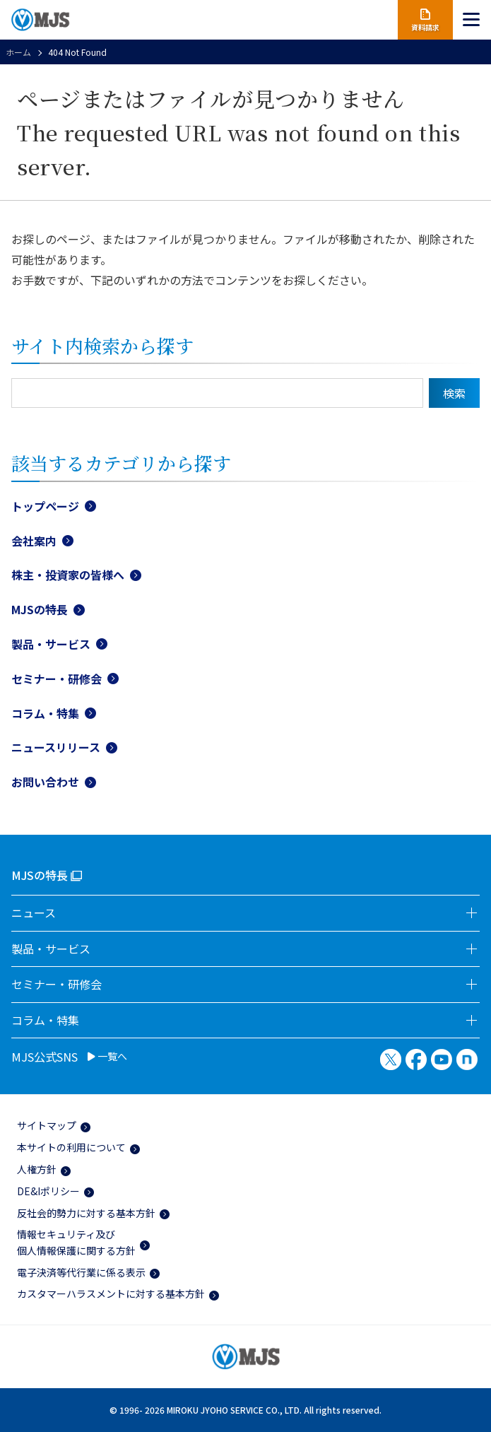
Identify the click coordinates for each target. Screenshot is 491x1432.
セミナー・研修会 (56, 678)
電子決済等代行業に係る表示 (81, 1272)
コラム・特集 (45, 713)
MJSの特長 (39, 609)
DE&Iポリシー (48, 1191)
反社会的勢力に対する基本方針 (86, 1213)
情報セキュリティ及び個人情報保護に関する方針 (76, 1242)
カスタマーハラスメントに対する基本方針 (111, 1293)
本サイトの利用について (71, 1147)
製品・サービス (50, 643)
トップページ (45, 506)
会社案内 (34, 540)
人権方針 (37, 1169)
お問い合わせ (45, 781)
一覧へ (107, 1056)
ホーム (18, 52)
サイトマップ (46, 1125)
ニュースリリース (55, 747)
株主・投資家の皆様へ (67, 574)
